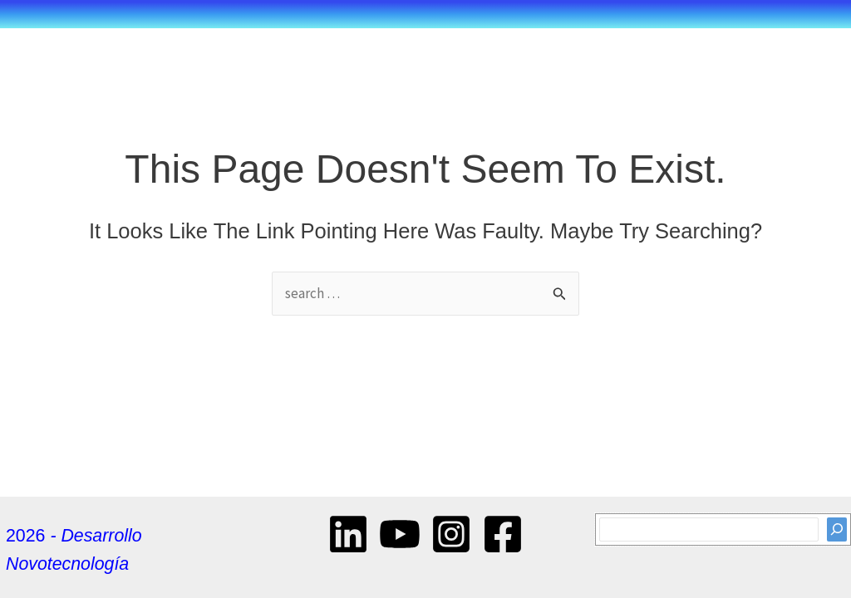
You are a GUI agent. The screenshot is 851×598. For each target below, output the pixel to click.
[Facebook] (503, 534)
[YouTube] (400, 534)
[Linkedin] (348, 534)
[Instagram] (451, 534)
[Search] (837, 529)
